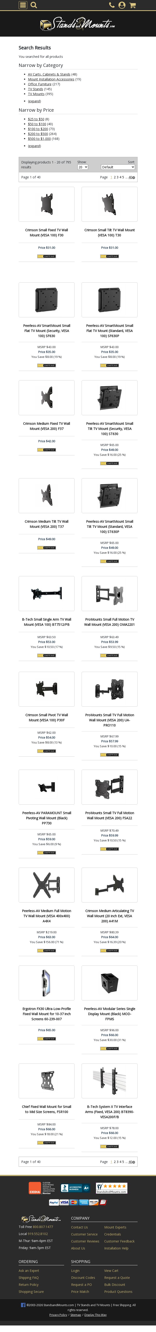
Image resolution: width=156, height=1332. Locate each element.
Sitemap (75, 1315)
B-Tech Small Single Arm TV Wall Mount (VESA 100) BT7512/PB (46, 622)
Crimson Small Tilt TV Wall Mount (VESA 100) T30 (109, 232)
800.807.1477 (43, 1227)
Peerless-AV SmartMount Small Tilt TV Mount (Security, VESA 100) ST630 (109, 428)
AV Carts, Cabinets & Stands (49, 74)
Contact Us (79, 1227)
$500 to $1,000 (39, 138)
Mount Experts (115, 1227)
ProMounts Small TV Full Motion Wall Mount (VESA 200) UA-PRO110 (109, 720)
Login (75, 1270)
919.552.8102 (38, 1234)
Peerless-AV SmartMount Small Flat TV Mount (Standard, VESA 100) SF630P (109, 330)
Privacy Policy (58, 1315)
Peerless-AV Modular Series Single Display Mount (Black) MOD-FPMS (109, 1014)
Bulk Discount (114, 1284)
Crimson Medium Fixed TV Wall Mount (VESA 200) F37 (46, 426)
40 (130, 177)
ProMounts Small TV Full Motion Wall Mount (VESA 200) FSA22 (109, 815)
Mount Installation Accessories (51, 79)
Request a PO (81, 1284)
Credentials (112, 1234)
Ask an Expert (29, 1270)
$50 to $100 (37, 124)
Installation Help (116, 1248)
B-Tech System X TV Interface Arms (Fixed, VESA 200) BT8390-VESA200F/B (109, 1111)
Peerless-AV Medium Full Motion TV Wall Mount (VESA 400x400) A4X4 (46, 916)
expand (34, 101)
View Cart (111, 1270)
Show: (82, 162)
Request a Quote (117, 1277)
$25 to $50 (36, 119)
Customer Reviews (85, 1241)
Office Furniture (40, 84)
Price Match (80, 1291)
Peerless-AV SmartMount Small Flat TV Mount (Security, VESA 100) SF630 (46, 330)
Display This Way (95, 1315)
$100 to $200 (38, 129)
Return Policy (28, 1284)
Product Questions (118, 1291)
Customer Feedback (119, 1241)
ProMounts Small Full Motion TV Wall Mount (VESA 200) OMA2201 (109, 622)
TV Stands (35, 89)
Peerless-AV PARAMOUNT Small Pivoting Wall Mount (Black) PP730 (46, 818)
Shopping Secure (31, 1291)
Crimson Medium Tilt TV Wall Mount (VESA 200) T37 (46, 524)
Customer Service (84, 1234)
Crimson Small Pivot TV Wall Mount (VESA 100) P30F (46, 717)
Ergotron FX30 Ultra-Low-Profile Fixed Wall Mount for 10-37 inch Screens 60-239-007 (46, 1014)
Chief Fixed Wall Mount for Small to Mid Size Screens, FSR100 (46, 1109)
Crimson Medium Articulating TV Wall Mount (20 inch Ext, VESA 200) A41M (109, 916)
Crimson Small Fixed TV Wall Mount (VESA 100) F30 (46, 232)
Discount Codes (83, 1277)
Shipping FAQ (29, 1277)
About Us (78, 1248)
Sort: (131, 162)
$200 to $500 (38, 133)
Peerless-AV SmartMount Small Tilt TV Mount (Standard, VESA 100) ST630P (109, 526)
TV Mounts (36, 94)
